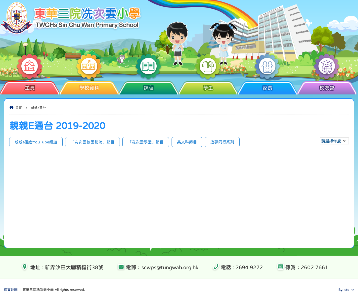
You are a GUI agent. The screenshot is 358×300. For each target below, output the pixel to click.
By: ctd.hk (346, 289)
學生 (208, 85)
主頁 (29, 85)
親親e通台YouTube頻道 (36, 142)
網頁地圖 (11, 289)
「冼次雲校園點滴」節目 (92, 142)
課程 (148, 85)
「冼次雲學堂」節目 (146, 142)
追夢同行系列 (222, 142)
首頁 (18, 107)
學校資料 (89, 85)
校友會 (327, 85)
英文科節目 (187, 142)
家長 (267, 85)
